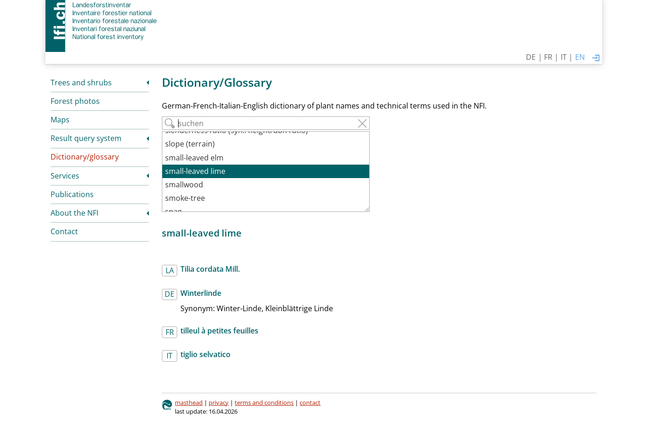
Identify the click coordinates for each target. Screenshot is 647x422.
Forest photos (75, 101)
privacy (219, 402)
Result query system (86, 138)
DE (531, 57)
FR (548, 57)
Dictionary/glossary (85, 157)
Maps (60, 120)
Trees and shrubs (81, 82)
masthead (189, 402)
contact (310, 402)
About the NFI (74, 213)
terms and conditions (264, 402)
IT (564, 57)
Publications (72, 194)
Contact (64, 231)
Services (65, 176)
